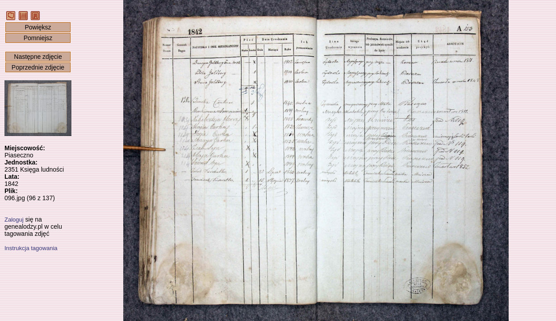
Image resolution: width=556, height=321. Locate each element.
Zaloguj (14, 219)
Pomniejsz (38, 37)
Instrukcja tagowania (31, 248)
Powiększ (38, 27)
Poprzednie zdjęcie (38, 67)
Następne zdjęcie (38, 56)
